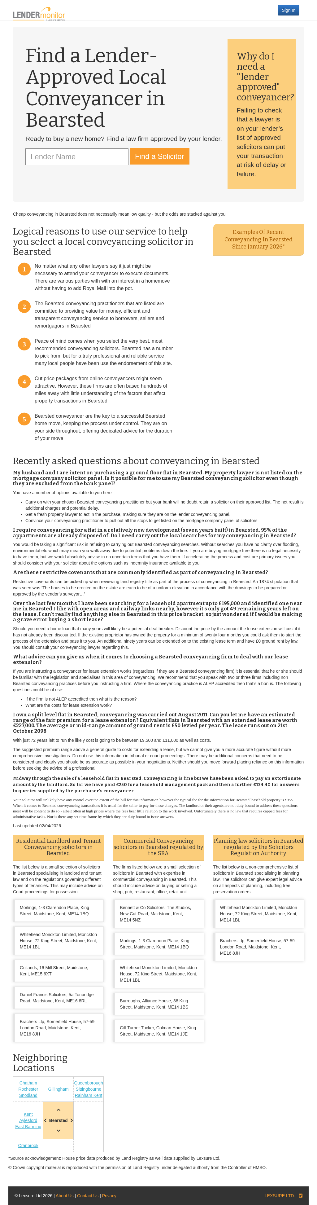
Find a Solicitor (159, 156)
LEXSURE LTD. (280, 1195)
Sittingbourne (89, 1089)
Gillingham (58, 1089)
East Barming (28, 1126)
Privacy (109, 1195)
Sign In (288, 10)
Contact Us (87, 1195)
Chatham (28, 1082)
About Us (65, 1195)
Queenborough (88, 1082)
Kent (28, 1114)
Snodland (28, 1095)
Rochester (28, 1089)
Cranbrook (28, 1145)
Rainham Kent (88, 1095)
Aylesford (28, 1120)
